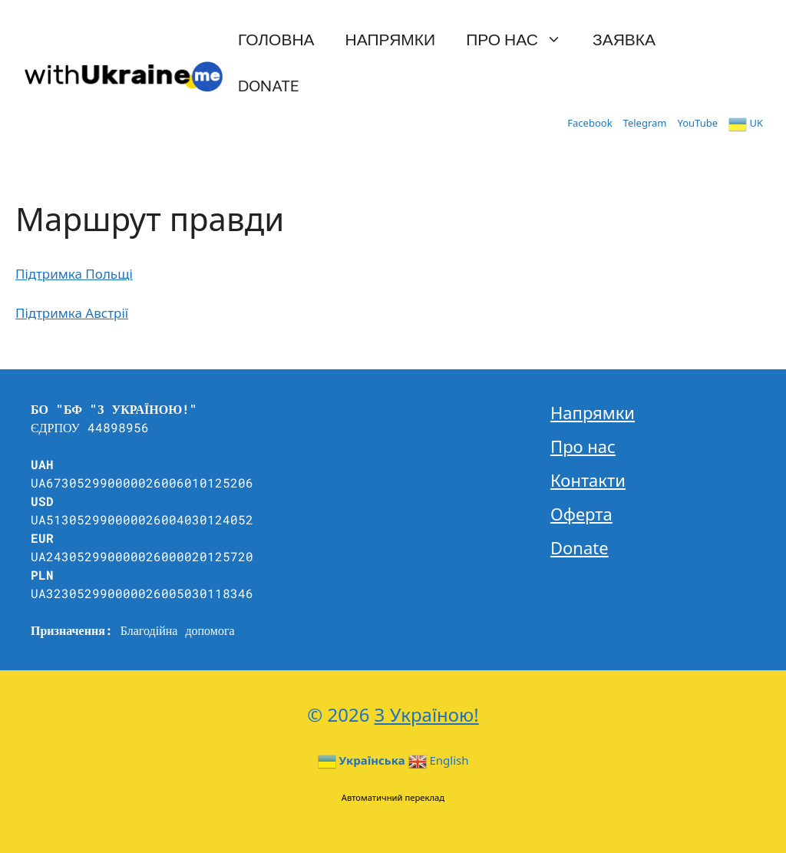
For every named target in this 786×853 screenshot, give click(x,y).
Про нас (521, 38)
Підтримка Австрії (71, 313)
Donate (268, 84)
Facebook (589, 123)
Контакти (588, 479)
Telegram (645, 123)
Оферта (581, 513)
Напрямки (390, 38)
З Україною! (427, 714)
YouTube (698, 123)
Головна (276, 38)
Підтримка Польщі (74, 274)
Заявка (624, 38)
